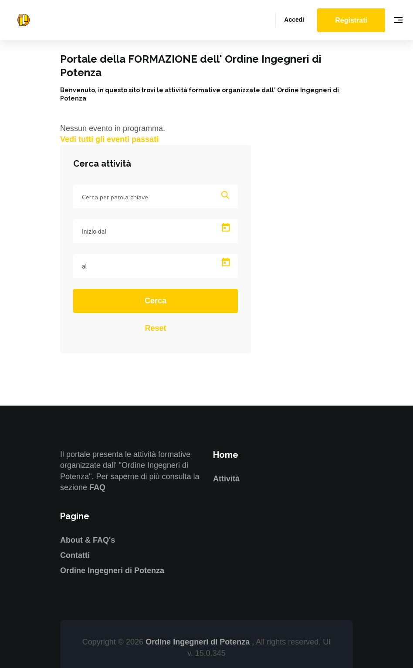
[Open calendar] (225, 227)
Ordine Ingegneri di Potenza (112, 570)
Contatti (75, 555)
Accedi (294, 19)
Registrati (351, 20)
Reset (155, 328)
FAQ (97, 487)
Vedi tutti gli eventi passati (109, 139)
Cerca (155, 300)
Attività (226, 478)
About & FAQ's (87, 540)
